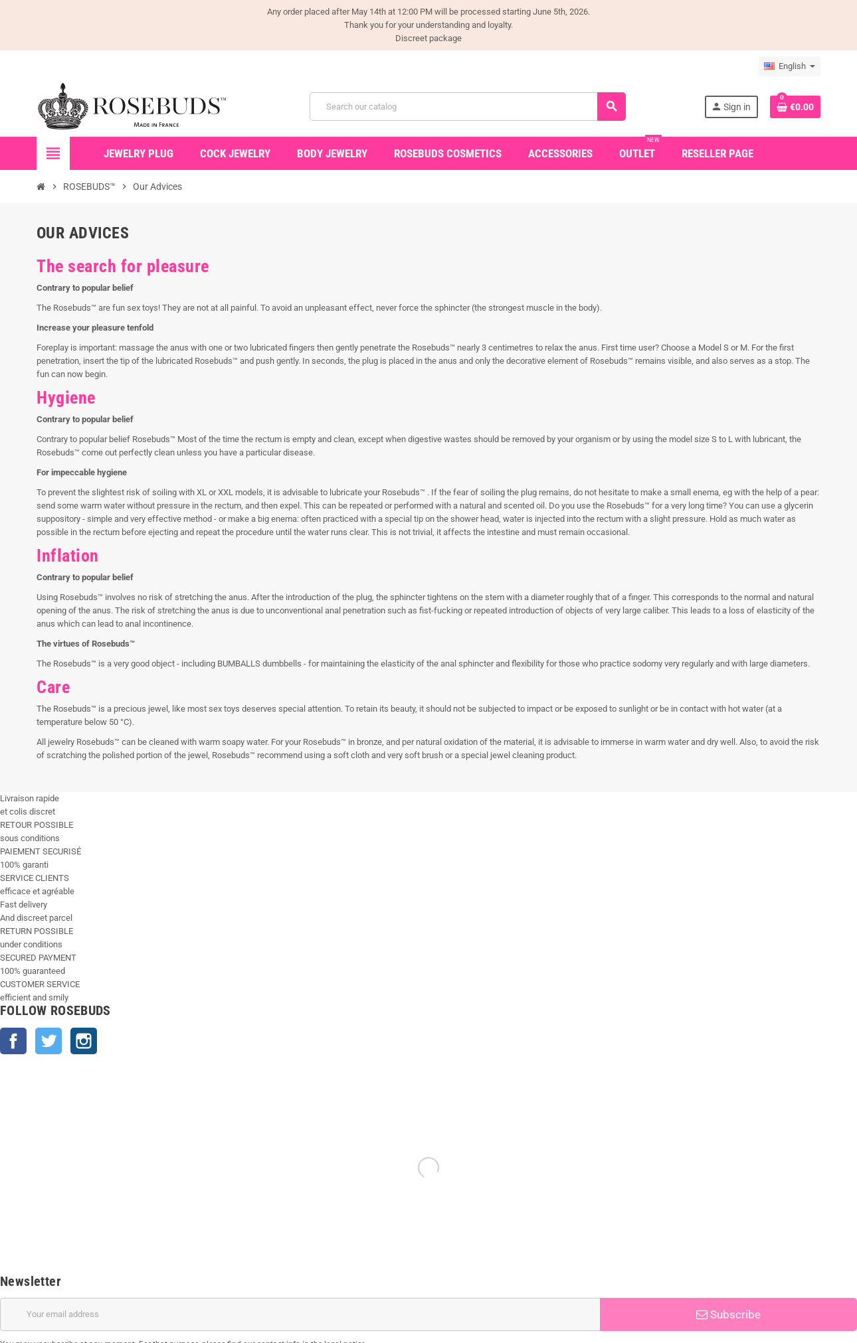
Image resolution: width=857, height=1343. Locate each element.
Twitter (48, 1041)
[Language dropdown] (789, 66)
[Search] (467, 106)
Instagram (83, 1041)
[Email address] (300, 1314)
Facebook (13, 1041)
